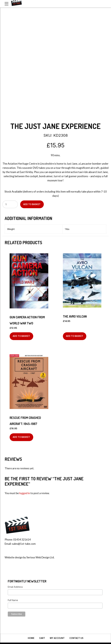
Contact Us (76, 638)
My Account (57, 638)
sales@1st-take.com (24, 543)
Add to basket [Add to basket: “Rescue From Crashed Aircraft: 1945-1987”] (21, 437)
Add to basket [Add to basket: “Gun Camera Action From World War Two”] (21, 336)
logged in (24, 493)
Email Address (15, 586)
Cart (42, 638)
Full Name (13, 600)
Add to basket (32, 204)
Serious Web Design (38, 557)
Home (31, 638)
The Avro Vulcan (75, 316)
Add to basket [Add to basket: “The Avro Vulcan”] (74, 336)
